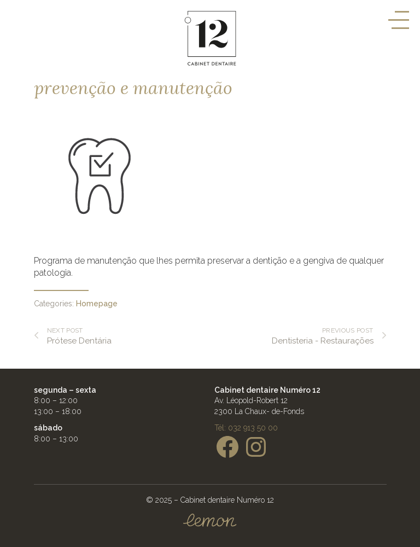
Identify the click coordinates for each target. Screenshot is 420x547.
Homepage (97, 303)
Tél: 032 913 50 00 (246, 427)
